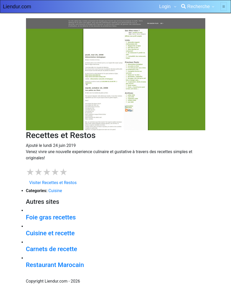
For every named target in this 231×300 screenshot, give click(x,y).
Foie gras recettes (51, 217)
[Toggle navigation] (223, 6)
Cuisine (55, 190)
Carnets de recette (51, 249)
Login (165, 6)
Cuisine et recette (50, 233)
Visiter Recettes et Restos (53, 182)
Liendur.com (17, 6)
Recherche (195, 6)
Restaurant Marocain (55, 265)
